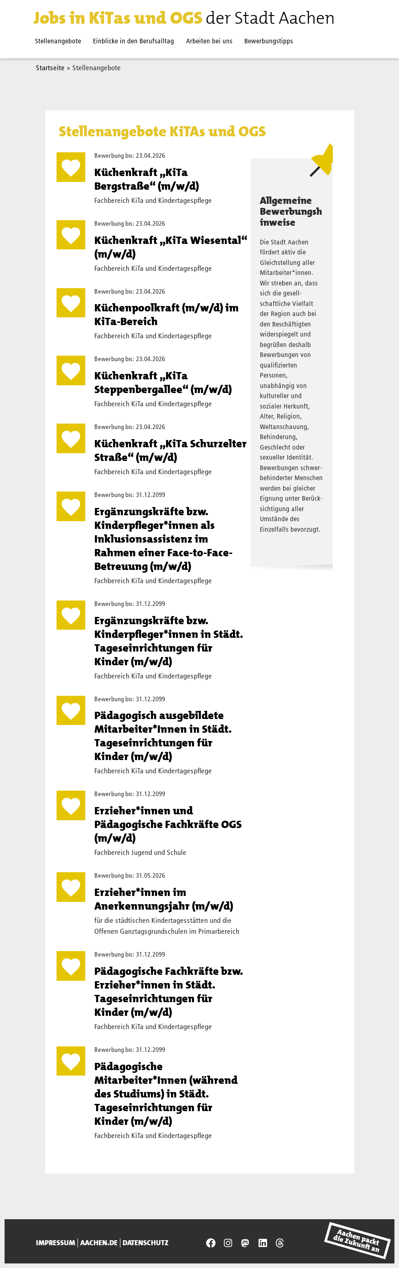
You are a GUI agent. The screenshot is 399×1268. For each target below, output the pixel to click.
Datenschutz (146, 1242)
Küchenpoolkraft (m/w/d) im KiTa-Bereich (166, 314)
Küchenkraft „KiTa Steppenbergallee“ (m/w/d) (163, 382)
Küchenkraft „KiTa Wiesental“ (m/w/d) (170, 247)
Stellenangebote (58, 41)
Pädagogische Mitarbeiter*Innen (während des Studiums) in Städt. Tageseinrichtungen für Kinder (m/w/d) (166, 1093)
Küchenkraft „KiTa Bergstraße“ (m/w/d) (146, 179)
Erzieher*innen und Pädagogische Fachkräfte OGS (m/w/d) (168, 824)
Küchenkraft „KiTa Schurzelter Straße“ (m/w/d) (170, 450)
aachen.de (99, 1242)
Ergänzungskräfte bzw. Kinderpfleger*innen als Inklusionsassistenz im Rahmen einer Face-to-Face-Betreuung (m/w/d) (163, 539)
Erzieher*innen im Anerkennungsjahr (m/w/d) (163, 899)
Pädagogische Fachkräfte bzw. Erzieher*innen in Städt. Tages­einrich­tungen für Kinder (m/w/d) (168, 992)
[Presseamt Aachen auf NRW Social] (245, 1243)
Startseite (50, 68)
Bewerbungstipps (268, 41)
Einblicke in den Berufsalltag (133, 41)
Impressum (55, 1242)
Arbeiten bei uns (209, 41)
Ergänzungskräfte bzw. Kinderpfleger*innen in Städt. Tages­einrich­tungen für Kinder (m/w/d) (168, 641)
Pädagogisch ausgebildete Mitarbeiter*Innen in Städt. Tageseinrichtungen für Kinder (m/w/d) (163, 736)
